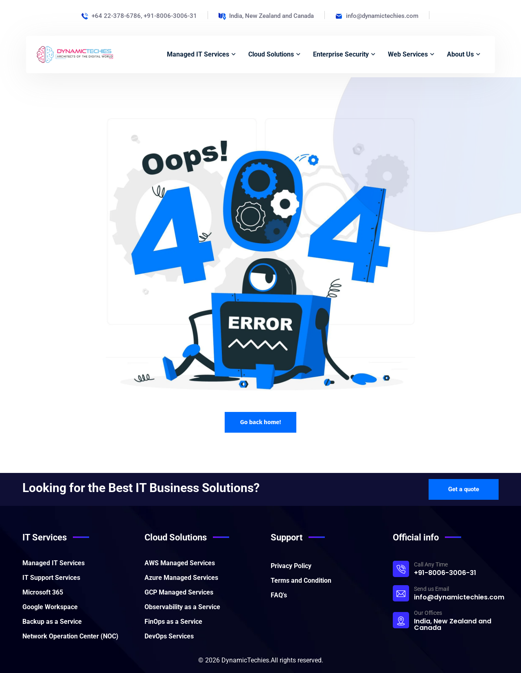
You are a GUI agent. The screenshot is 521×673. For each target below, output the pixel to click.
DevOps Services (169, 636)
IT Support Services (51, 578)
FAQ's (279, 595)
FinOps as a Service (173, 621)
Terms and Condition (301, 580)
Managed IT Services (53, 563)
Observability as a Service (182, 607)
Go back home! (260, 422)
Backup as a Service (52, 621)
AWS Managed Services (179, 563)
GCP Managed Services (178, 592)
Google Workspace (50, 607)
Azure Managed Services (181, 578)
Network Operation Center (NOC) (70, 636)
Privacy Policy (291, 566)
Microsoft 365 (42, 592)
